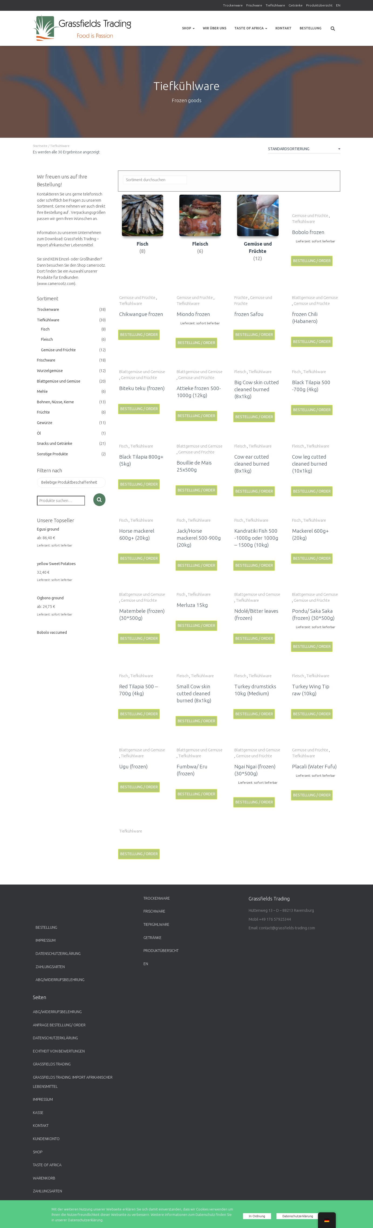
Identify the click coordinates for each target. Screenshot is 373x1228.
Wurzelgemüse (50, 371)
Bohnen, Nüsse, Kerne (55, 402)
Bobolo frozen (308, 232)
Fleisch (47, 339)
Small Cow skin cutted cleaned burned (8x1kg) (194, 693)
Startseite (40, 145)
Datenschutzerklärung (58, 953)
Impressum (46, 940)
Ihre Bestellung (49, 212)
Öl (39, 433)
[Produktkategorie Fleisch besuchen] (200, 232)
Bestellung (310, 28)
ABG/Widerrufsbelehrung (60, 980)
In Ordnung (255, 1216)
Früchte (43, 412)
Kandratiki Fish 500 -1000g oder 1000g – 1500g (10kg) (256, 538)
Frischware (254, 5)
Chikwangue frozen (141, 314)
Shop (188, 28)
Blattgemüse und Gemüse (58, 381)
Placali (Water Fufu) (314, 766)
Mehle (42, 391)
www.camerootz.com (56, 283)
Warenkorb (44, 1178)
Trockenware (233, 5)
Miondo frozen (193, 314)
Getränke (296, 5)
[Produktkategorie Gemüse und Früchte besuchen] (258, 236)
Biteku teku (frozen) (142, 388)
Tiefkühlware (275, 5)
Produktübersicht (319, 5)
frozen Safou (249, 314)
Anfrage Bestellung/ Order (59, 1025)
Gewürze (44, 423)
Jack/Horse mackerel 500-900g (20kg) (199, 538)
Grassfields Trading (52, 1064)
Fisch (45, 329)
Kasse (38, 1112)
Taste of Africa (250, 28)
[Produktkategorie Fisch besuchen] (142, 232)
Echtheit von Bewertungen (59, 1051)
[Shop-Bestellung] (304, 150)
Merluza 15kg (192, 605)
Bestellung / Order (312, 261)
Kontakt (283, 28)
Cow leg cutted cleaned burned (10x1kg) (309, 464)
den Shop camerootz (87, 265)
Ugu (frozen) (133, 766)
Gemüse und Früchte (58, 350)
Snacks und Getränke (54, 443)
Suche (99, 499)
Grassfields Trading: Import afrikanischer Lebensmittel (72, 1082)
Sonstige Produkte (52, 454)
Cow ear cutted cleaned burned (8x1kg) (251, 464)
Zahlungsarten (50, 967)
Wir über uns (214, 28)
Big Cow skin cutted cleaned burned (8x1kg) (256, 389)
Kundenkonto (46, 1139)
